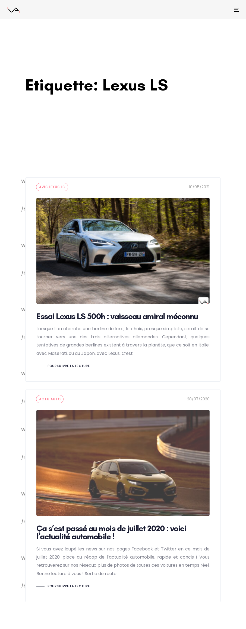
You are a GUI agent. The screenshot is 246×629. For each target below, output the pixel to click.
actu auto (50, 399)
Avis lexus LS (52, 187)
